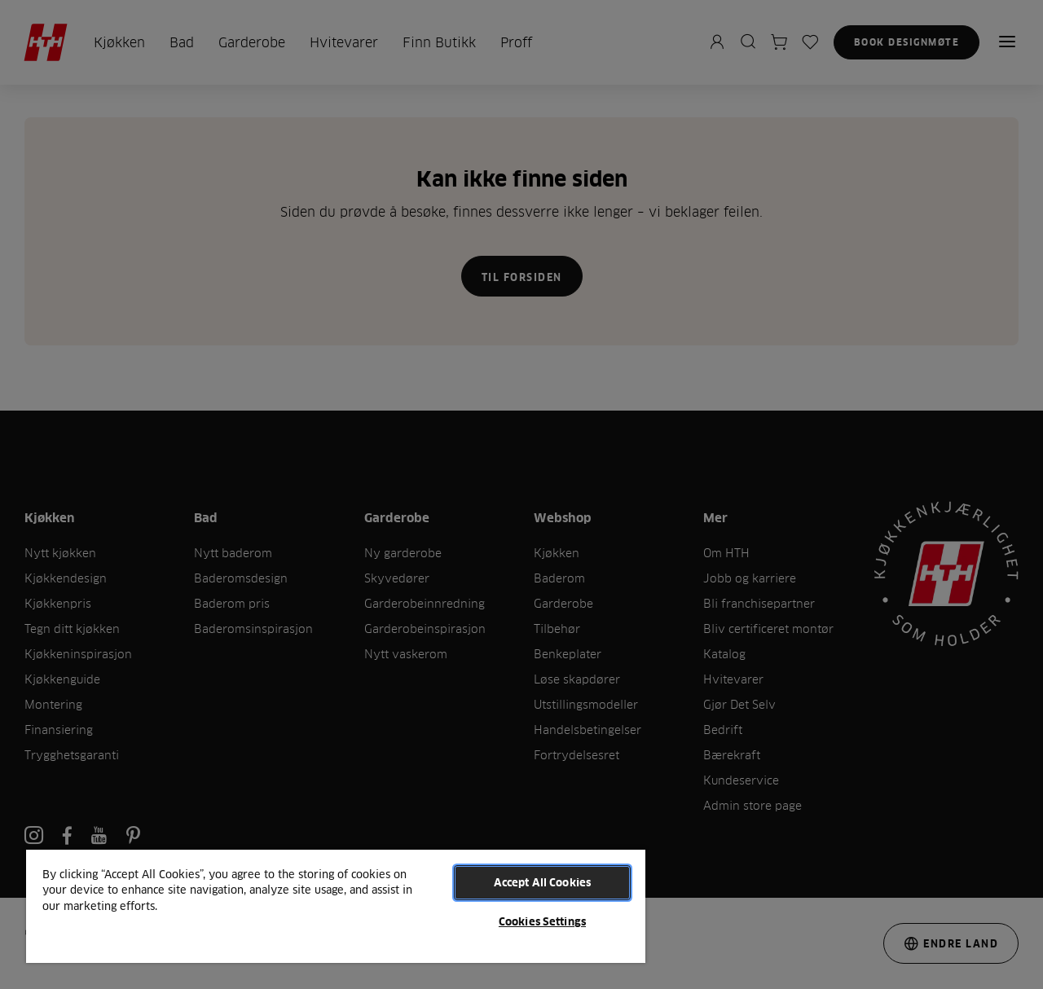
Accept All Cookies (542, 882)
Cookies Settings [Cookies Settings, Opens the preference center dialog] (542, 921)
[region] (335, 905)
